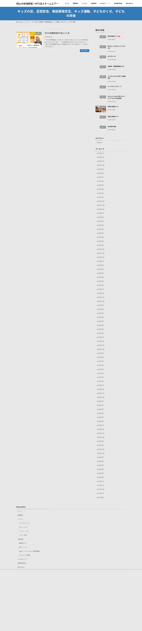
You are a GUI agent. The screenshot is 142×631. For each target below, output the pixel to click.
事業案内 (20, 515)
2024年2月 (100, 241)
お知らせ (99, 142)
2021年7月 (100, 361)
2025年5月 (100, 185)
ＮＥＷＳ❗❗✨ (23, 559)
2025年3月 (100, 189)
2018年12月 (100, 449)
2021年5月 (100, 369)
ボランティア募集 (24, 555)
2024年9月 (100, 213)
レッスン (20, 519)
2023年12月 (100, 249)
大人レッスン (23, 527)
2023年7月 (100, 269)
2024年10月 (100, 209)
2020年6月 (100, 409)
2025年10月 (100, 165)
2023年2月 (100, 285)
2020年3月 (100, 417)
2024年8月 (100, 217)
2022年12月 (100, 293)
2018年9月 (100, 457)
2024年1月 (100, 245)
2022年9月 (100, 305)
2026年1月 (100, 153)
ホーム (20, 511)
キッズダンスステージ (114, 86)
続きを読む (85, 50)
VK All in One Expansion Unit (76, 627)
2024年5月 (100, 229)
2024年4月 (100, 233)
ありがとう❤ (112, 56)
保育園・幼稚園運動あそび (116, 66)
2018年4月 (100, 469)
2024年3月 (100, 237)
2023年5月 (100, 273)
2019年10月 (100, 437)
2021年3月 (100, 377)
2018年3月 (100, 473)
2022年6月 (100, 317)
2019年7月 (100, 445)
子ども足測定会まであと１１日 (57, 33)
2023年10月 (100, 257)
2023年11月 (100, 253)
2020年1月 (100, 425)
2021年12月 (100, 341)
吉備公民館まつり (113, 106)
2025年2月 (100, 193)
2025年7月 (100, 177)
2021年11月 (100, 345)
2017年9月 (100, 493)
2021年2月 (100, 381)
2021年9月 (100, 353)
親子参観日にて (114, 36)
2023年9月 (100, 261)
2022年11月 (100, 297)
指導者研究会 (22, 563)
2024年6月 (100, 225)
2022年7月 (100, 313)
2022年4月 (100, 325)
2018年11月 (100, 453)
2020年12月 (100, 389)
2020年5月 (100, 413)
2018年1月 (100, 481)
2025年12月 (100, 157)
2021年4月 (100, 373)
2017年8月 (100, 497)
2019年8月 (100, 441)
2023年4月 (100, 277)
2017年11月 (100, 485)
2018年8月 (100, 461)
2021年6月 (100, 365)
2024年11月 (100, 205)
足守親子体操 (112, 126)
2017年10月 (100, 489)
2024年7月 (100, 221)
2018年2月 (100, 477)
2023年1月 (100, 289)
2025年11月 (100, 161)
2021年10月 (100, 349)
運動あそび (22, 543)
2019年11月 (100, 433)
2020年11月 (100, 393)
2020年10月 (100, 397)
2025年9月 (100, 169)
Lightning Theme (63, 627)
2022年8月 (100, 309)
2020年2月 (100, 421)
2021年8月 (100, 357)
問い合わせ (21, 567)
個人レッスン (23, 547)
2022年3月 (100, 329)
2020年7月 (100, 405)
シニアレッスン (24, 531)
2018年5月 (100, 465)
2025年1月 (100, 197)
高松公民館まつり (113, 116)
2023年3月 (100, 281)
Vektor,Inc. (89, 627)
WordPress (53, 627)
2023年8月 (100, 265)
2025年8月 (100, 173)
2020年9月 (100, 401)
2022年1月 (100, 337)
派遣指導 (20, 539)
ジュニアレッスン (24, 523)
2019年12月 (100, 429)
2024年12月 (100, 201)
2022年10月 (100, 301)
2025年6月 (100, 181)
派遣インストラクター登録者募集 (29, 551)
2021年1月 (100, 385)
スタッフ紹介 (23, 535)
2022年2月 (100, 333)
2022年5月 (100, 321)
